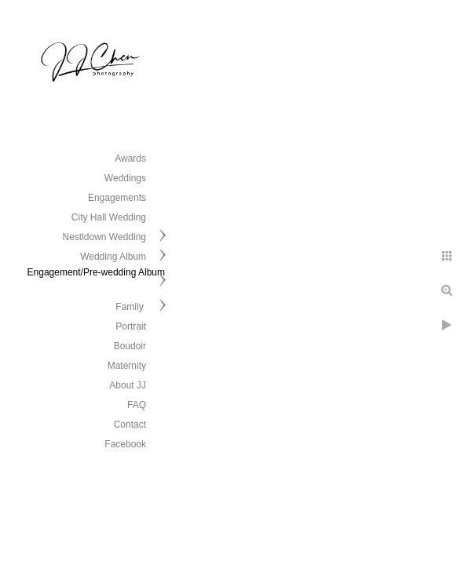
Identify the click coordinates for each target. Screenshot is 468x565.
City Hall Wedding (108, 217)
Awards (130, 158)
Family (130, 306)
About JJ (127, 385)
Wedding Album (113, 256)
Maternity (127, 365)
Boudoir (130, 346)
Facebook (125, 444)
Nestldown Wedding (104, 236)
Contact (130, 424)
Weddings (125, 178)
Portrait (130, 326)
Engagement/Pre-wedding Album (96, 272)
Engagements (117, 197)
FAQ (136, 404)
